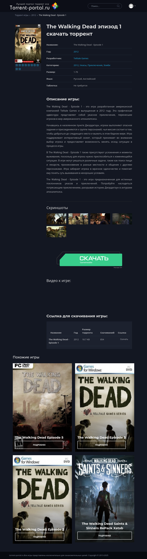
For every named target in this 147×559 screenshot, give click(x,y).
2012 (33, 15)
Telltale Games (81, 58)
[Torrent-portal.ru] (34, 6)
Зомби (107, 65)
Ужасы (83, 65)
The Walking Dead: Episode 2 (39, 529)
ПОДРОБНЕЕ (39, 444)
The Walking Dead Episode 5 (39, 437)
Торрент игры (21, 15)
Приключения (95, 65)
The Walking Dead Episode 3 (101, 437)
